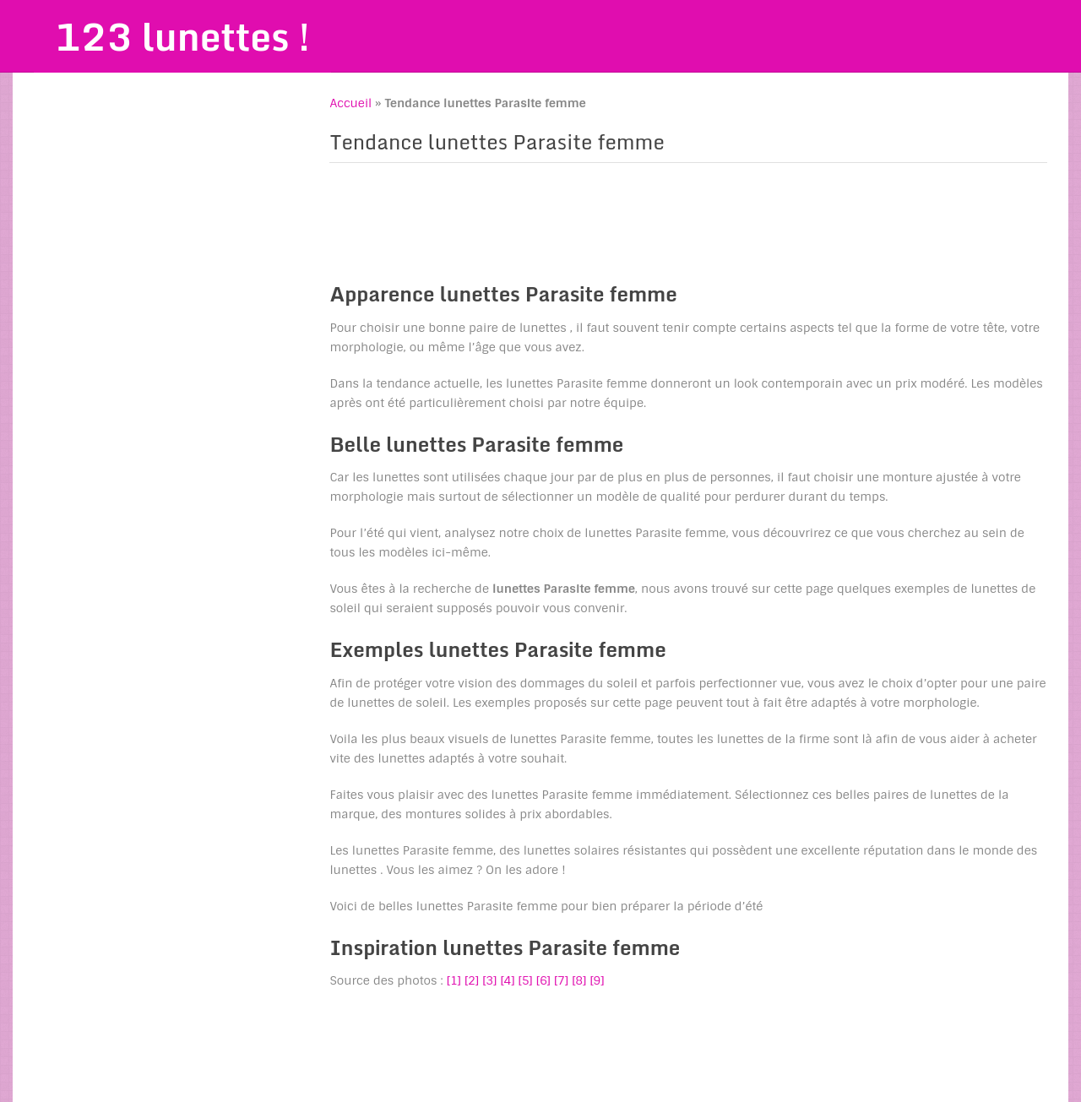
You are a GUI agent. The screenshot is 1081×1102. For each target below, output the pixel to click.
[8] (579, 980)
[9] (596, 980)
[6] (543, 980)
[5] (526, 980)
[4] (507, 980)
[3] (489, 980)
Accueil (350, 103)
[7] (561, 980)
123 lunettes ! (182, 36)
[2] (471, 980)
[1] (454, 980)
